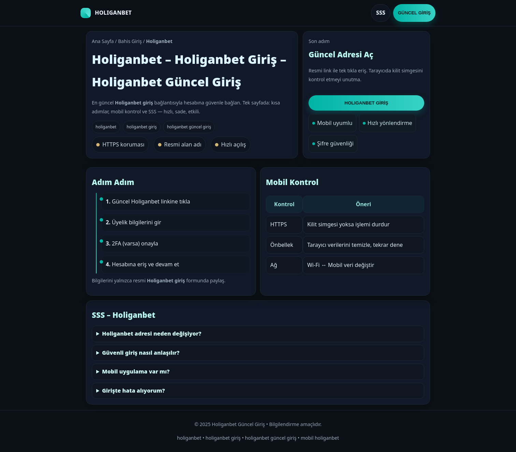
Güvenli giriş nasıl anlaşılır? (141, 352)
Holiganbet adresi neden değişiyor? (151, 333)
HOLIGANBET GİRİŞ (366, 102)
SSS (380, 12)
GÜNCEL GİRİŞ (414, 12)
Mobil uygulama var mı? (136, 371)
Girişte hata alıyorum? (133, 390)
